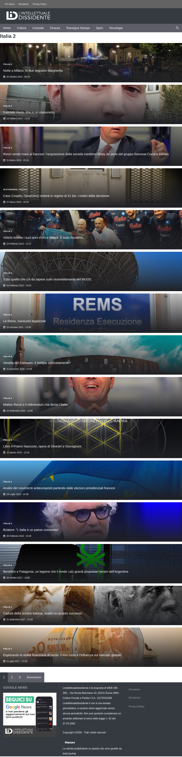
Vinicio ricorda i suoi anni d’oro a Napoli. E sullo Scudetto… (44, 237)
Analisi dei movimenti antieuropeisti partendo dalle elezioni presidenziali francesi (59, 488)
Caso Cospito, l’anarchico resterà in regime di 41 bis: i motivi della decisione (56, 196)
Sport (99, 28)
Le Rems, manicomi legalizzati (24, 321)
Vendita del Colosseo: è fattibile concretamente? (37, 363)
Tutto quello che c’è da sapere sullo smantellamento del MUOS (47, 279)
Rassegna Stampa (78, 28)
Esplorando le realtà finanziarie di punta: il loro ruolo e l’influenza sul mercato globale (62, 655)
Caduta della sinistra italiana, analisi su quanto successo (42, 613)
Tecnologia (116, 28)
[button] (177, 28)
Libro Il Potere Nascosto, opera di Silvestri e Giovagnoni (42, 446)
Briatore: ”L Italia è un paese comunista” (31, 530)
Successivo (34, 677)
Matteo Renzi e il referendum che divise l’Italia (35, 404)
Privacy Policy (39, 4)
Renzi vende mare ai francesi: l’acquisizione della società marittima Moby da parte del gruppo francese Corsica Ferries (86, 154)
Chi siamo (9, 4)
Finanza (55, 28)
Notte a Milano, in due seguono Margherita (33, 70)
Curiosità (38, 28)
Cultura (21, 28)
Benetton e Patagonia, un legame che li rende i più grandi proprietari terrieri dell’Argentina (65, 571)
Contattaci (113, 732)
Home (7, 28)
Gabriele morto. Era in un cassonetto (29, 112)
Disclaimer (23, 4)
